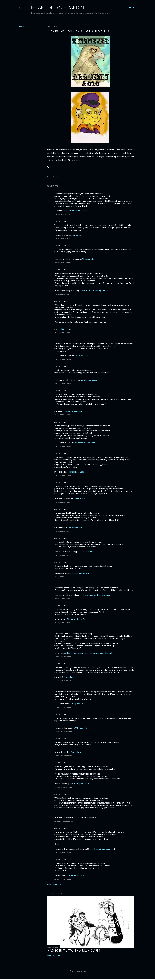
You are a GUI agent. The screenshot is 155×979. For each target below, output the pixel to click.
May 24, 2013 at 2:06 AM (62, 475)
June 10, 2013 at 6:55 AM (63, 731)
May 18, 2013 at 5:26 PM (62, 415)
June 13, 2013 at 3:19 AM (63, 787)
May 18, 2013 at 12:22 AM (63, 383)
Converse (76, 235)
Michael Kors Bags (76, 471)
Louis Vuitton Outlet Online (75, 210)
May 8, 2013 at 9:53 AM (62, 238)
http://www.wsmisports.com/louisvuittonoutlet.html (89, 653)
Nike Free (69, 677)
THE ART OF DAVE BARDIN (56, 7)
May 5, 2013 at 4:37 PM (62, 214)
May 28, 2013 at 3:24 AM (62, 623)
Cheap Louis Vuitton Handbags (96, 595)
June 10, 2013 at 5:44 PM (63, 756)
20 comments (57, 955)
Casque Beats (76, 752)
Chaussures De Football (74, 411)
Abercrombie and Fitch (77, 619)
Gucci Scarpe (67, 329)
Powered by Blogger (77, 971)
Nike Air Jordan (83, 355)
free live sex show (76, 875)
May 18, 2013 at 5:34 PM (62, 446)
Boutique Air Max (81, 783)
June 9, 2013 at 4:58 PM (62, 707)
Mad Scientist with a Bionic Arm (73, 950)
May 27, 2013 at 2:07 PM (62, 599)
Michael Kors (80, 498)
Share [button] (21, 26)
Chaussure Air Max (81, 573)
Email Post (56, 177)
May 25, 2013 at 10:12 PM (63, 502)
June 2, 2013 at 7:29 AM (62, 681)
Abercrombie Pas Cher (85, 442)
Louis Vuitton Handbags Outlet (94, 290)
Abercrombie (88, 259)
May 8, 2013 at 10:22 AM (62, 263)
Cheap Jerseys (77, 703)
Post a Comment (54, 885)
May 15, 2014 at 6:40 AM (62, 852)
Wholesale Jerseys (89, 380)
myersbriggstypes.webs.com (101, 848)
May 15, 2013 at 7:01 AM (62, 294)
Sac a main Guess (76, 527)
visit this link (87, 551)
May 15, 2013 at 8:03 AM (62, 333)
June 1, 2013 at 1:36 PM (62, 657)
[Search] (132, 8)
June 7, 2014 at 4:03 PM (62, 879)
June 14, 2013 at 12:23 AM (63, 821)
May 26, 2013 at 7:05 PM (62, 531)
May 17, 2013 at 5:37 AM (62, 359)
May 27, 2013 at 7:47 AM (62, 555)
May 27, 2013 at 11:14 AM (63, 577)
